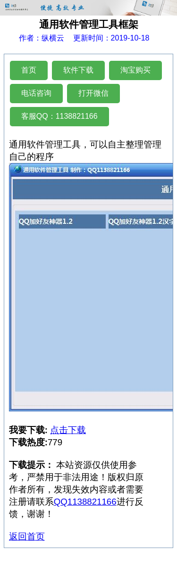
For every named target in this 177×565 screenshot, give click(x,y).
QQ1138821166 (85, 502)
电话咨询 (36, 93)
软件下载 (78, 70)
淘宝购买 (135, 70)
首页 (28, 70)
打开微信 (93, 93)
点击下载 (68, 430)
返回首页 (27, 536)
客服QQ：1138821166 (59, 116)
